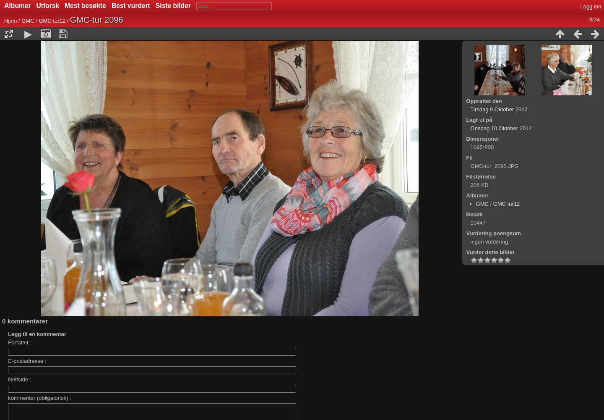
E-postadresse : (27, 361)
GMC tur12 (52, 21)
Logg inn (591, 6)
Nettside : (19, 379)
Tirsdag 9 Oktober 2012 (499, 109)
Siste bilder (173, 5)
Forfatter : (19, 342)
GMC (27, 21)
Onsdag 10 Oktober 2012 (501, 128)
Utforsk (48, 5)
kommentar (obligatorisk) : (39, 398)
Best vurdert (131, 5)
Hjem (10, 21)
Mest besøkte (85, 5)
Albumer (17, 5)
